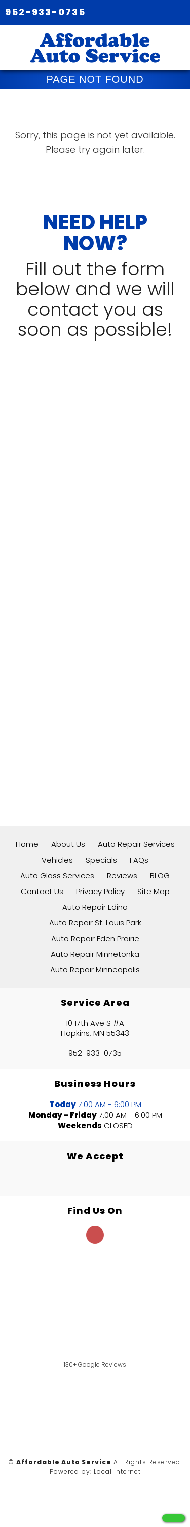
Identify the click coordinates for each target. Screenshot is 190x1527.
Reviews (122, 875)
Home (27, 844)
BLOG (160, 875)
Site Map (153, 891)
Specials (101, 860)
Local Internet (117, 1471)
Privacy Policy (100, 891)
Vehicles (57, 860)
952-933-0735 (45, 12)
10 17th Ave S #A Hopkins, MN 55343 (95, 1028)
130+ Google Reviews (95, 1364)
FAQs (139, 860)
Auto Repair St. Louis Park (95, 922)
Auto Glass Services (57, 875)
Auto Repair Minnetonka (95, 954)
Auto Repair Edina (95, 907)
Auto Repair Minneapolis (95, 969)
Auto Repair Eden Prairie (95, 938)
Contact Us (42, 891)
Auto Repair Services (136, 844)
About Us (68, 844)
